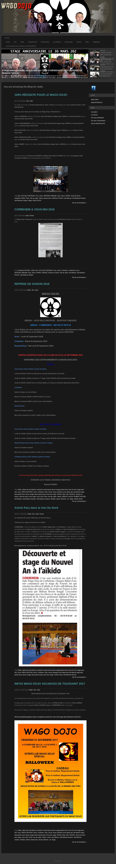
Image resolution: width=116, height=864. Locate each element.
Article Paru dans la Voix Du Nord (36, 507)
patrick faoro (48, 198)
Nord (41, 496)
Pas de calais (34, 198)
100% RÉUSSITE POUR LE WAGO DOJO (40, 94)
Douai (62, 196)
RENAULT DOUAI (57, 198)
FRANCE (44, 273)
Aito (19, 196)
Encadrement (32, 42)
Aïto (15, 42)
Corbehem (64, 270)
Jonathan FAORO (19, 198)
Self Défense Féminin (78, 198)
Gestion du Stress (53, 273)
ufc (68, 499)
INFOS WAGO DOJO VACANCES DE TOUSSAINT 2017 (49, 683)
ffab (67, 494)
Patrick (41, 198)
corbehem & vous (74, 270)
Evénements (45, 42)
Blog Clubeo (95, 99)
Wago (30, 200)
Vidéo (87, 42)
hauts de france (75, 196)
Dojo (58, 196)
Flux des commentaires (98, 120)
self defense (67, 198)
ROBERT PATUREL (80, 496)
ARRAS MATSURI (27, 492)
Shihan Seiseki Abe (32, 840)
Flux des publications (97, 118)
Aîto (27, 101)
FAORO (67, 196)
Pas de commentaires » (79, 203)
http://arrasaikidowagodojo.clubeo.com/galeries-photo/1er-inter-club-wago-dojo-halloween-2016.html (47, 717)
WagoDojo (96, 42)
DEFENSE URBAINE (50, 196)
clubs (31, 101)
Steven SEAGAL (61, 499)
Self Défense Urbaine (21, 200)
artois (41, 196)
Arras (37, 196)
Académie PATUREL (24, 270)
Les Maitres (57, 42)
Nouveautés (69, 42)
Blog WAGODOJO (96, 102)
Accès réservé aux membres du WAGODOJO (21, 46)
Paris (27, 198)
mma (38, 496)
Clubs (22, 42)
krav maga (32, 496)
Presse (79, 42)
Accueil (6, 38)
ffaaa (63, 494)
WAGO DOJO (37, 200)
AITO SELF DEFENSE (28, 196)
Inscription (94, 112)
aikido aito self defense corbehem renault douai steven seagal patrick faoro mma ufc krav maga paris (53, 489)
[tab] (101, 53)
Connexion (94, 115)
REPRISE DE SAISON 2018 (31, 283)
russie (49, 837)
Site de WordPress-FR (98, 123)
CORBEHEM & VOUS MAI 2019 (34, 209)
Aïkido (8, 42)
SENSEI (53, 499)
